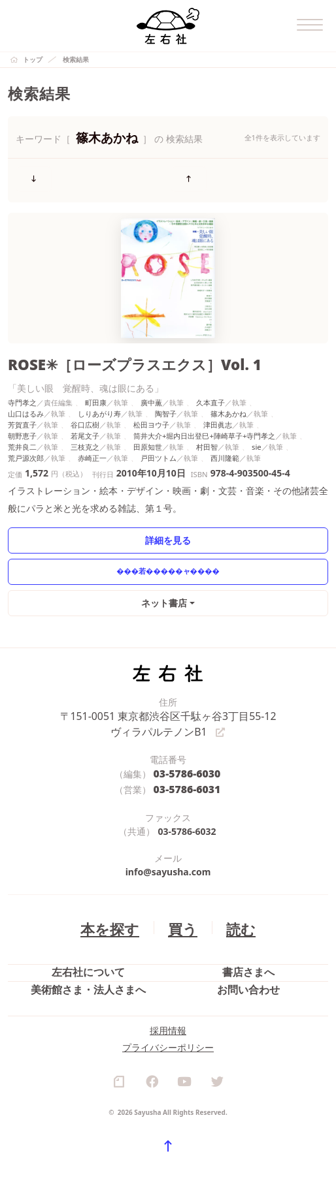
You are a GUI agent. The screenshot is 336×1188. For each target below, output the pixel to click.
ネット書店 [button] (165, 594)
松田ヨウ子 (151, 417)
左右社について (88, 962)
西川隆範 (224, 449)
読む (234, 913)
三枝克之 (85, 438)
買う (180, 913)
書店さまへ (248, 962)
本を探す (114, 913)
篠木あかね (228, 406)
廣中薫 (151, 394)
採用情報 (168, 1052)
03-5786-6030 (187, 763)
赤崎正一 (92, 449)
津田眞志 (217, 417)
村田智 (207, 438)
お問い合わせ (248, 992)
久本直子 (210, 394)
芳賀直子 (22, 417)
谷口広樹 (85, 417)
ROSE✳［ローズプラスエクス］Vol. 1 (115, 358)
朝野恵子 (22, 428)
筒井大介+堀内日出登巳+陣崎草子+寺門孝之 (204, 428)
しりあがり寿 (99, 406)
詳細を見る (168, 532)
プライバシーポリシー (168, 1069)
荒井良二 (22, 438)
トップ (32, 59)
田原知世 (147, 438)
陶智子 (165, 406)
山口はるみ (26, 406)
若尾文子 (85, 428)
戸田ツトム (158, 449)
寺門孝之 (22, 394)
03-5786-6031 (187, 776)
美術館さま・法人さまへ (88, 992)
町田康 (96, 394)
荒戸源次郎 (26, 449)
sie (256, 438)
